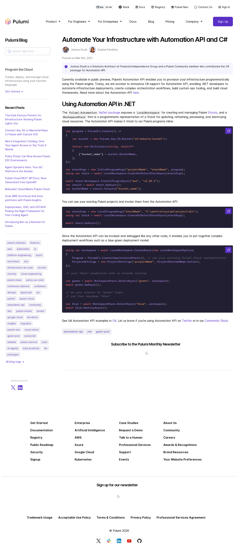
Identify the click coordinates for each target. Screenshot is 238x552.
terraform (32, 320)
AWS (78, 440)
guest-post (13, 338)
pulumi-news (14, 283)
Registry (157, 9)
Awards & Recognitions (180, 448)
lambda (11, 345)
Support (125, 455)
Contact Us (202, 9)
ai (35, 252)
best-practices (31, 351)
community (35, 307)
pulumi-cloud (27, 301)
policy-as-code (34, 283)
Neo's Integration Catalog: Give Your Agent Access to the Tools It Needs (26, 148)
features (35, 245)
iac (38, 295)
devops (11, 295)
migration (26, 326)
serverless (13, 264)
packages (13, 357)
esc (26, 264)
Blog (151, 24)
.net (89, 334)
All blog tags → (15, 364)
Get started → (14, 94)
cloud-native (32, 332)
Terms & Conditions (111, 520)
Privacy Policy (141, 520)
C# (114, 323)
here (136, 96)
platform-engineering (19, 258)
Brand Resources (175, 455)
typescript (26, 295)
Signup (35, 462)
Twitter (187, 323)
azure (39, 258)
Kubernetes (83, 462)
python (11, 301)
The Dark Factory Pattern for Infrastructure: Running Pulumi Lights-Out (23, 122)
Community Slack (216, 323)
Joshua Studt (79, 52)
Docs (139, 9)
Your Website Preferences (182, 462)
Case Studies (128, 426)
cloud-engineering (31, 276)
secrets (42, 270)
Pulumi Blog (16, 43)
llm (45, 351)
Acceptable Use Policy (74, 520)
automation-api (15, 307)
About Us (170, 426)
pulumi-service (29, 345)
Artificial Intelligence (90, 433)
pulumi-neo (13, 332)
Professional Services (135, 448)
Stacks (212, 115)
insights (11, 326)
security (11, 276)
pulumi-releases (16, 245)
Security (36, 455)
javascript (29, 338)
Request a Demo (131, 433)
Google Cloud (84, 455)
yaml (44, 345)
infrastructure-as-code (20, 270)
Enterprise (82, 426)
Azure (79, 448)
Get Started (39, 426)
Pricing (169, 24)
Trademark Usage (39, 520)
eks (9, 314)
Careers (169, 440)
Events (124, 462)
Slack (123, 9)
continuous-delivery (18, 289)
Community (171, 433)
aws (9, 252)
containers (40, 289)
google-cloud (14, 320)
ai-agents (12, 351)
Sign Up (223, 24)
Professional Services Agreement (181, 520)
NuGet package (109, 115)
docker (41, 314)
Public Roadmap (41, 448)
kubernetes (23, 252)
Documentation (41, 433)
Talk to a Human (130, 440)
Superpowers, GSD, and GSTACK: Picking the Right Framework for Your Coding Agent (25, 213)
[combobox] (27, 54)
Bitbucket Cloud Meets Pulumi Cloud (27, 192)
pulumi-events (24, 314)
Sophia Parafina (108, 52)
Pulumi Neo (179, 9)
